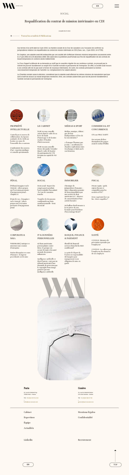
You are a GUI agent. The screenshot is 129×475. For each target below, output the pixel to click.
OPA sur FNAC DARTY (100, 135)
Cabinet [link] (27, 412)
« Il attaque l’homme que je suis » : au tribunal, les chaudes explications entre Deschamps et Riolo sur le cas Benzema (74, 146)
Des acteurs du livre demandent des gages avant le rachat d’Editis (100, 141)
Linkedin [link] (28, 439)
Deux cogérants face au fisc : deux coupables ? (100, 198)
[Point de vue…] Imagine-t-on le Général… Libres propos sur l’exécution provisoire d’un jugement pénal (20, 203)
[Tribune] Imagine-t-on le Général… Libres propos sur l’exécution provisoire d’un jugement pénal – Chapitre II (19, 190)
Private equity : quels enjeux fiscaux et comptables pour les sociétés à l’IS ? (99, 189)
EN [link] (97, 6)
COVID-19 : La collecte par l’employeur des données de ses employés (101, 251)
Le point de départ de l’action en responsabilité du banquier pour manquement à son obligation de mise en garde (74, 258)
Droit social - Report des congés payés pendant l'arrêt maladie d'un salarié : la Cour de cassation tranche (47, 190)
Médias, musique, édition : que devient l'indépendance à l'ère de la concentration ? (74, 134)
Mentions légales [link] (86, 412)
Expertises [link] (29, 417)
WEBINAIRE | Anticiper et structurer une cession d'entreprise (20, 246)
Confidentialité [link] (85, 417)
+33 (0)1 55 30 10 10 (32, 398)
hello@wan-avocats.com (31, 402)
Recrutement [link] (84, 439)
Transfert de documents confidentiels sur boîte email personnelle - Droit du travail (46, 202)
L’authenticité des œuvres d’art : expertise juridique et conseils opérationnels (19, 150)
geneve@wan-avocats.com (86, 402)
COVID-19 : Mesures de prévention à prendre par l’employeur (101, 242)
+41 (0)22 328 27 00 (86, 398)
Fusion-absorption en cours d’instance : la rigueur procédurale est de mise (20, 255)
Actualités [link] (29, 428)
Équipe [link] (27, 422)
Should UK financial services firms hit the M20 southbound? (74, 246)
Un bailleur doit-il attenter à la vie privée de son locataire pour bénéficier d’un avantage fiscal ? (75, 208)
